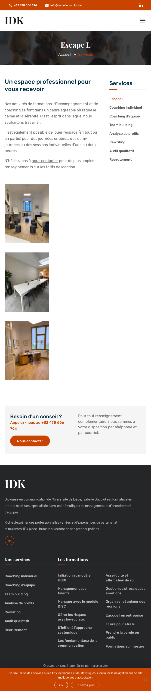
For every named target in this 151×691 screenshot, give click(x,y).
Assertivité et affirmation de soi (120, 577)
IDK (14, 20)
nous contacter (45, 161)
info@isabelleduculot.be (66, 5)
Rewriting (117, 142)
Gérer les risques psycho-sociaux (72, 617)
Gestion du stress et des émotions (125, 591)
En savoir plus (85, 685)
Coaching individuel (125, 107)
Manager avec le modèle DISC (78, 603)
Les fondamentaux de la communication (78, 643)
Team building (121, 125)
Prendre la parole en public (122, 634)
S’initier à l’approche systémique (75, 630)
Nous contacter (30, 441)
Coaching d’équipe (124, 116)
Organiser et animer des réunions (125, 603)
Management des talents (72, 591)
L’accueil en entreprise (124, 615)
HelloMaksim (99, 665)
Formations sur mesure (125, 646)
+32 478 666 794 (25, 5)
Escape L (116, 99)
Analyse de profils (124, 134)
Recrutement (120, 159)
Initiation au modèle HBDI (74, 577)
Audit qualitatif (121, 151)
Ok (61, 685)
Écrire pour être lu (120, 624)
